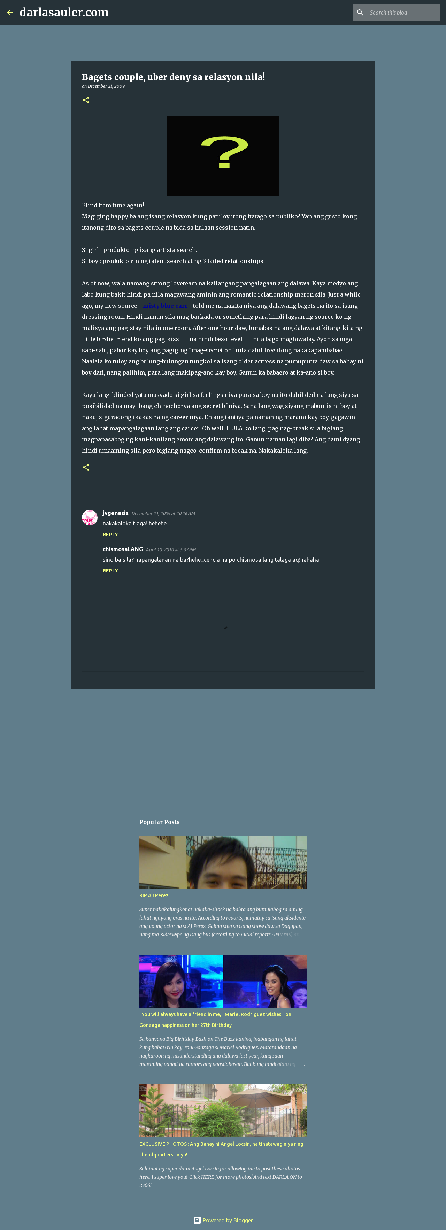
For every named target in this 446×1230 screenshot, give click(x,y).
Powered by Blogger (223, 1220)
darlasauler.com (64, 13)
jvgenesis (116, 513)
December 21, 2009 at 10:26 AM (163, 513)
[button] (86, 100)
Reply (110, 534)
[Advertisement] (223, 748)
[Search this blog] (403, 12)
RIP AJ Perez (154, 895)
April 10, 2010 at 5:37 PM (170, 549)
